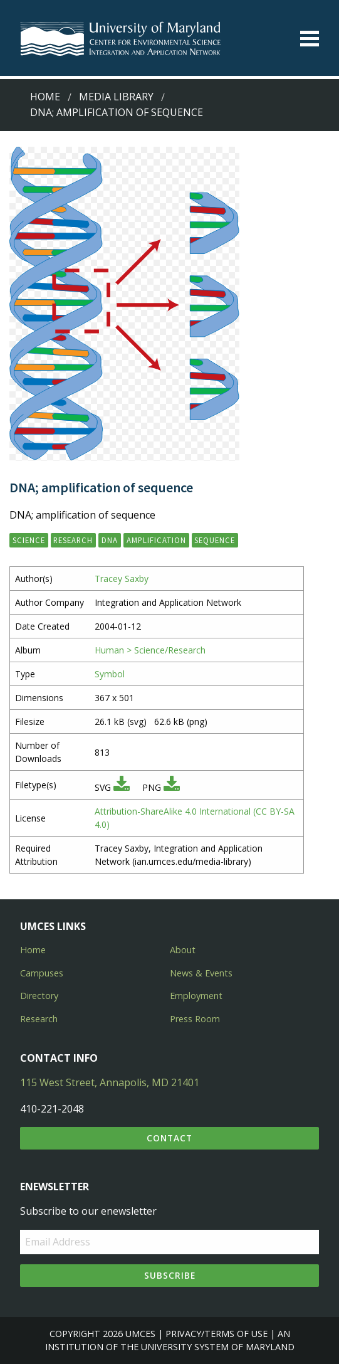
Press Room (195, 1019)
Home (45, 96)
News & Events (201, 973)
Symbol (110, 674)
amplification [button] (156, 540)
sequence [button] (214, 540)
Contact (169, 1138)
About (183, 950)
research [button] (73, 540)
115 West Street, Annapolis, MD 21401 (109, 1082)
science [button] (29, 540)
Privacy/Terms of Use (216, 1334)
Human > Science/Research (150, 650)
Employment (196, 996)
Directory (39, 996)
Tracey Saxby (122, 578)
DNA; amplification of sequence (116, 112)
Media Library (116, 96)
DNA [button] (110, 540)
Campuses (41, 973)
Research (39, 1019)
